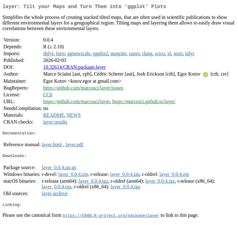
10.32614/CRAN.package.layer (74, 68)
